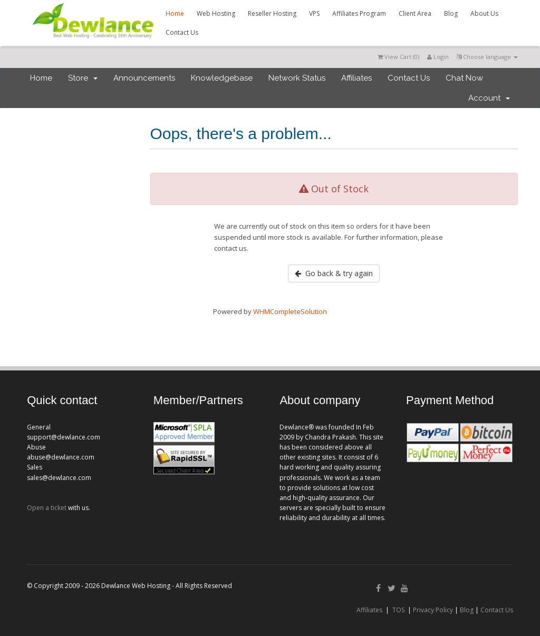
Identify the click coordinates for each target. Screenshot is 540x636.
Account (489, 98)
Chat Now (464, 78)
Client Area (415, 13)
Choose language (487, 57)
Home (175, 13)
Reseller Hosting (272, 13)
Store (83, 78)
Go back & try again (334, 273)
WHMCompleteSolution (290, 311)
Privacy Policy (433, 609)
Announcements (144, 78)
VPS (314, 13)
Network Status (296, 78)
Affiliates (356, 78)
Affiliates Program (359, 13)
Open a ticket (46, 507)
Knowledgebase (222, 78)
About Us (484, 13)
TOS (398, 609)
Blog (451, 13)
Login (438, 57)
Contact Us (182, 32)
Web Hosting (216, 13)
